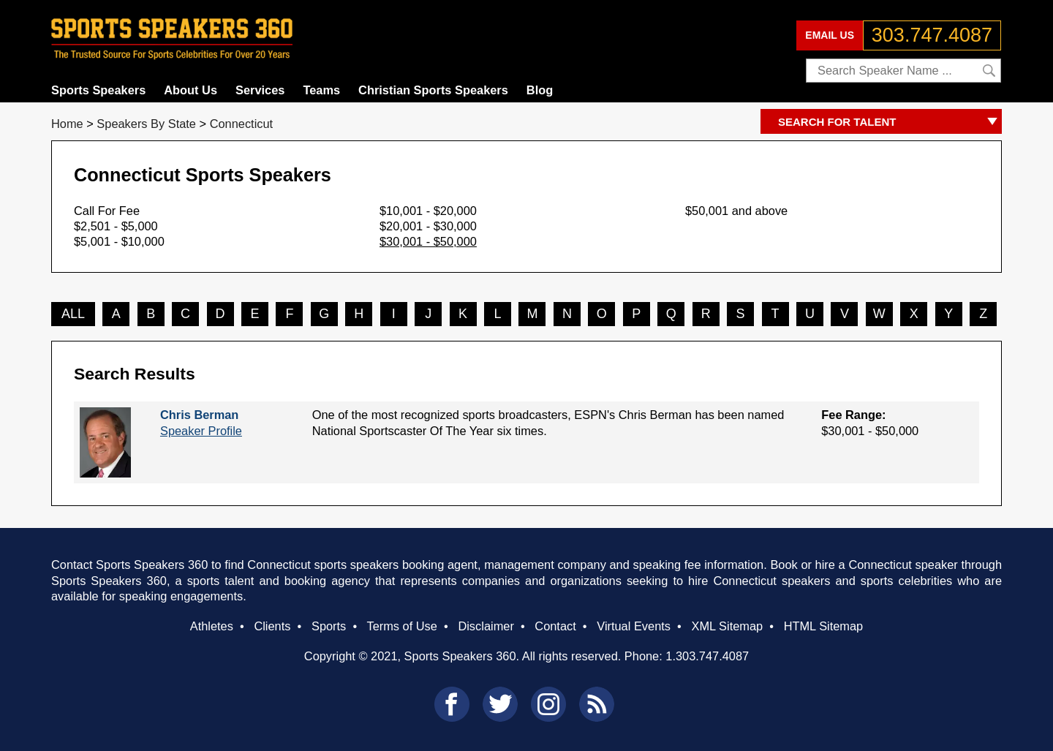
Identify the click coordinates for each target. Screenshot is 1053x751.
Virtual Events (634, 626)
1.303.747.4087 (707, 656)
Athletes (211, 626)
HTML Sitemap (824, 626)
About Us (190, 90)
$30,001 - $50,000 (428, 241)
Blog (539, 90)
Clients (272, 626)
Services (259, 90)
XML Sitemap (727, 626)
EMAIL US (829, 35)
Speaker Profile (201, 430)
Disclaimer (485, 626)
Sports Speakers (98, 90)
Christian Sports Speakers (433, 90)
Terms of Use (401, 626)
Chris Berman (199, 414)
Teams (321, 90)
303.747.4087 (932, 35)
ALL (73, 313)
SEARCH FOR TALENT (890, 122)
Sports (329, 626)
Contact (555, 626)
